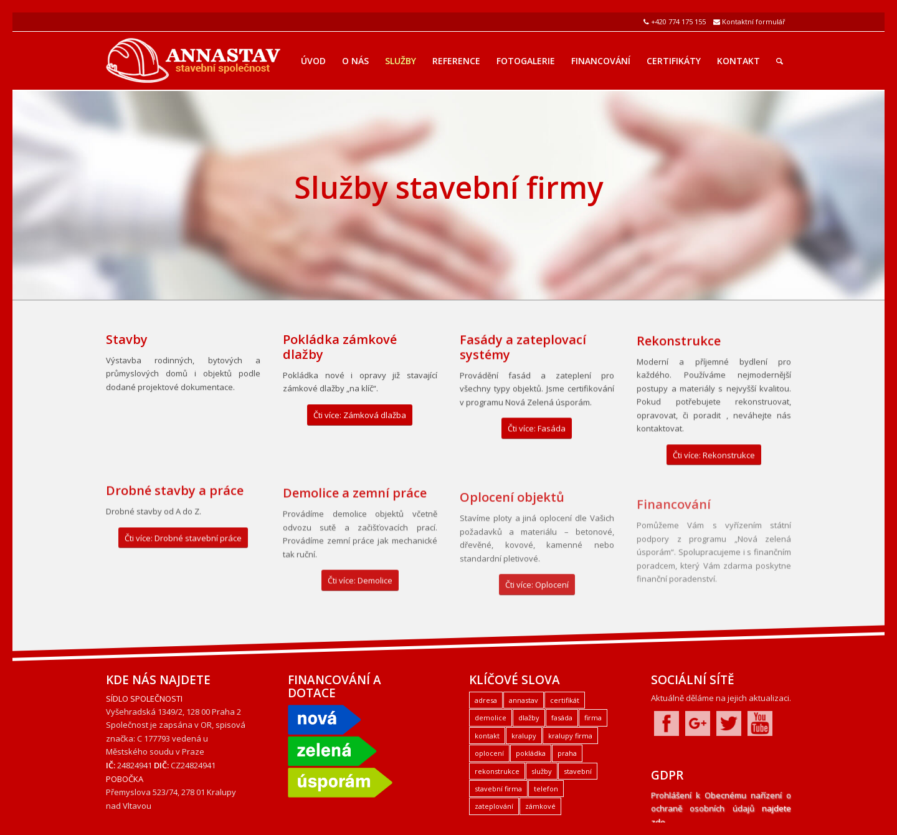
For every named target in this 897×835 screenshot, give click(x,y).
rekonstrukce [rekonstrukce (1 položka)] (497, 771)
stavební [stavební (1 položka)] (578, 771)
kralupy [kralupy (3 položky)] (523, 735)
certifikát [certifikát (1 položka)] (564, 700)
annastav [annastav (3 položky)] (523, 700)
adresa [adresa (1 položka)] (486, 700)
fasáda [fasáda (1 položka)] (561, 717)
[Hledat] (779, 61)
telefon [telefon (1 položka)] (546, 788)
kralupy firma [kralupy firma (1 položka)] (570, 735)
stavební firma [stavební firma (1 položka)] (498, 788)
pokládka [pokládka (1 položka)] (531, 753)
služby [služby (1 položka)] (541, 771)
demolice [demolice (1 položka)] (490, 717)
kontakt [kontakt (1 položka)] (487, 735)
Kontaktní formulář (753, 21)
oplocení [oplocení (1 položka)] (489, 753)
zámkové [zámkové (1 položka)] (540, 806)
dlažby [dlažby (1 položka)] (528, 717)
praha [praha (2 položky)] (567, 753)
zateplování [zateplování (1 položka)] (494, 806)
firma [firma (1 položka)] (593, 717)
